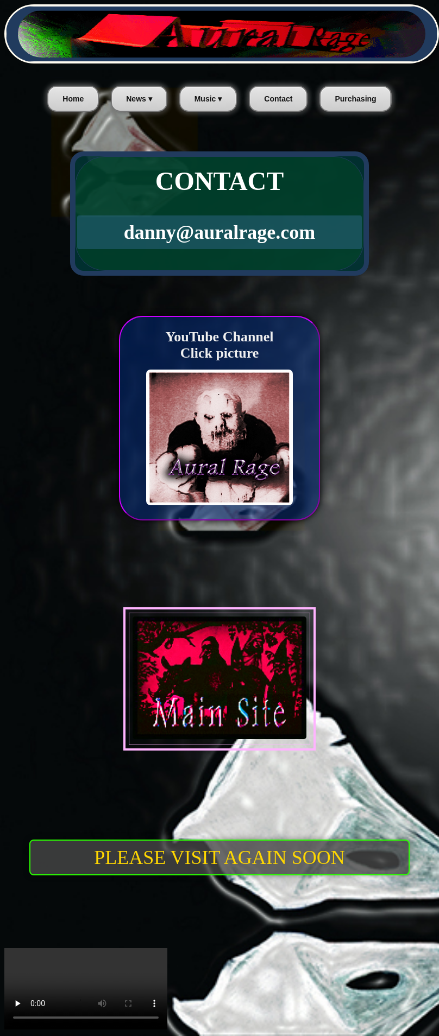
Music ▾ (208, 98)
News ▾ (139, 98)
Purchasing (355, 98)
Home (73, 98)
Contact (278, 98)
